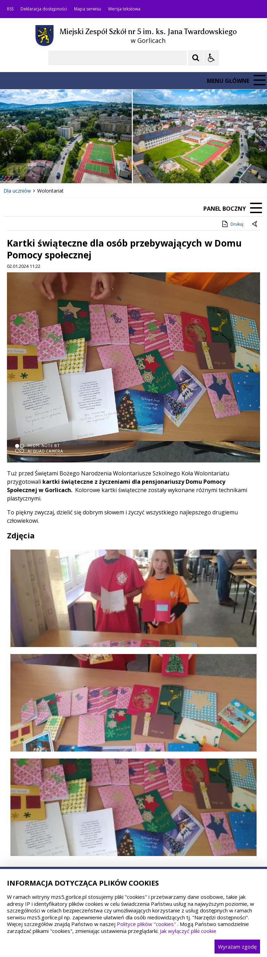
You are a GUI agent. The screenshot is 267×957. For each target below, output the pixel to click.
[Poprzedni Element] (33, 169)
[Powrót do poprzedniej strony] (255, 224)
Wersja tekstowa (124, 9)
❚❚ (14, 169)
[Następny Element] (50, 169)
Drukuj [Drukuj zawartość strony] (232, 224)
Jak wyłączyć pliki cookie (188, 930)
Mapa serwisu (87, 9)
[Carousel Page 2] (74, 169)
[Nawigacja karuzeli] (41, 169)
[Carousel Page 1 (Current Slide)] (67, 169)
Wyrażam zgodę (237, 946)
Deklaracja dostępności (44, 9)
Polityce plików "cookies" (146, 923)
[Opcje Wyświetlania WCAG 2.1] (211, 57)
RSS (10, 9)
